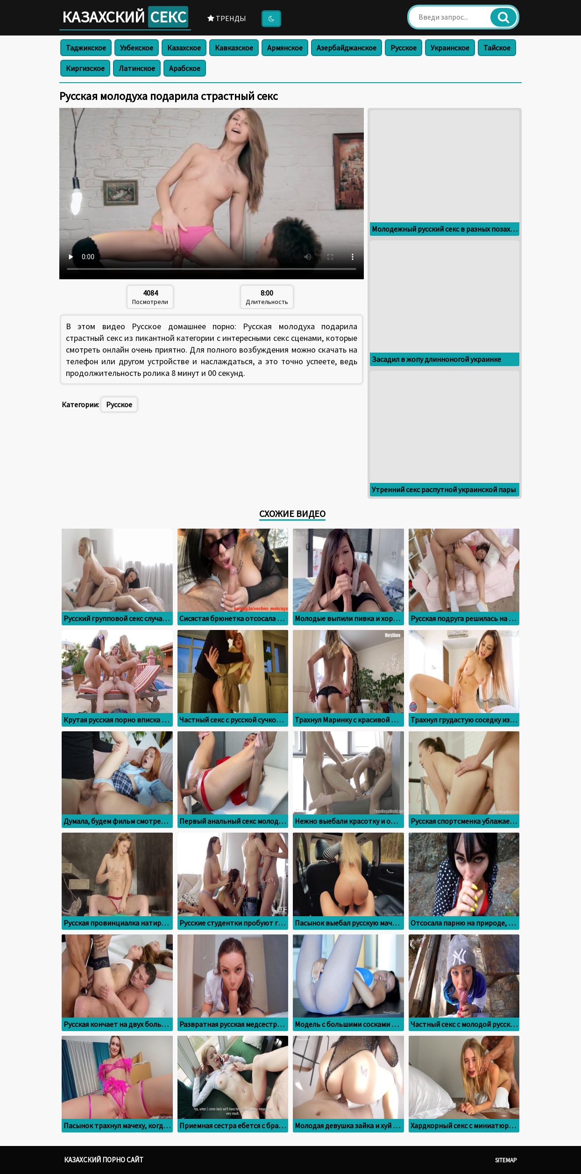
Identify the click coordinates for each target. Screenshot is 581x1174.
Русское (403, 47)
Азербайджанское (346, 47)
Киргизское (85, 68)
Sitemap (506, 1160)
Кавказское (234, 47)
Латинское (137, 68)
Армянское (285, 47)
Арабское (184, 68)
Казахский (125, 17)
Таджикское (86, 47)
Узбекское (136, 47)
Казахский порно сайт (103, 1159)
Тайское (496, 47)
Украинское (450, 47)
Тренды (226, 18)
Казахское (184, 47)
